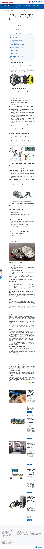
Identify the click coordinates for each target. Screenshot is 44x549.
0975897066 (33, 1)
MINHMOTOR (14, 547)
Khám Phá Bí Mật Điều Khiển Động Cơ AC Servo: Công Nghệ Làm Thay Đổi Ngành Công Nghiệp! (31, 500)
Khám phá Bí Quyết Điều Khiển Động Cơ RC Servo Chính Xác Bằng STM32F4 (31, 394)
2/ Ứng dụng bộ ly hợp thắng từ (14, 38)
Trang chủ (18, 5)
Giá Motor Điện (28, 5)
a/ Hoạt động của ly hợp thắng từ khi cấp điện (18, 44)
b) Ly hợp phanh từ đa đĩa (15, 50)
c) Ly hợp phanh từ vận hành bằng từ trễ (17, 51)
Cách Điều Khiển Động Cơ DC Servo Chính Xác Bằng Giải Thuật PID (31, 444)
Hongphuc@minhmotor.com (6, 532)
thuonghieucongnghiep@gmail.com (35, 531)
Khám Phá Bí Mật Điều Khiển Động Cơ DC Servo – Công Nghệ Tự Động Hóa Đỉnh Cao (31, 471)
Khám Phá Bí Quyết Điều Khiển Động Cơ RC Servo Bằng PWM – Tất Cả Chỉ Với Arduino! (31, 419)
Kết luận (11, 59)
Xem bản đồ (31, 535)
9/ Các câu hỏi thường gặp (14, 57)
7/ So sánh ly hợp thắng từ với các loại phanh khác (17, 54)
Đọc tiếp (29, 412)
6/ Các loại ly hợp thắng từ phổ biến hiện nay (16, 47)
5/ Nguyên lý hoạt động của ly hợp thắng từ (16, 43)
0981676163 (40, 1)
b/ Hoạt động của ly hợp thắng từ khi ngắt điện (18, 46)
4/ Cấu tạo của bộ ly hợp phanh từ (15, 41)
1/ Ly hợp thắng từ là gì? (13, 37)
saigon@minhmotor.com (19, 530)
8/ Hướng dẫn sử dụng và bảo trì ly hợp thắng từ (17, 56)
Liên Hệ (17, 7)
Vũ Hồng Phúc (13, 21)
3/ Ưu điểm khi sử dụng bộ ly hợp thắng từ (16, 40)
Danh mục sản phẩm (6, 5)
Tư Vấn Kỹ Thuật (35, 5)
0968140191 (8, 530)
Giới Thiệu (22, 5)
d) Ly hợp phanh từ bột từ (15, 53)
